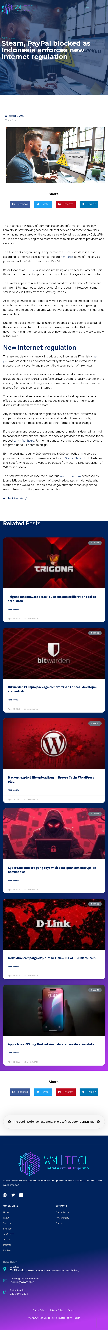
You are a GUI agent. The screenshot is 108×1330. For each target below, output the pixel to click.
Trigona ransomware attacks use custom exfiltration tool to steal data (52, 599)
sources (31, 270)
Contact (7, 1250)
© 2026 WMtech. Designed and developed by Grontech (54, 1317)
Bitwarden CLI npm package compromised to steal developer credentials (52, 689)
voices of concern (70, 476)
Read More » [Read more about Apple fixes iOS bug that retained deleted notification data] (13, 1052)
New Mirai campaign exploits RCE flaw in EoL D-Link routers (52, 958)
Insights (7, 1244)
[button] (87, 8)
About (6, 1217)
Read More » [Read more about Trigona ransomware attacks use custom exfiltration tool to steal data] (13, 609)
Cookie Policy (62, 1212)
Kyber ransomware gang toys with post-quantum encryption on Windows (52, 870)
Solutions (8, 1228)
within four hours (24, 440)
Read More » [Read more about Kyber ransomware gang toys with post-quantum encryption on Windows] (13, 880)
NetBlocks (67, 257)
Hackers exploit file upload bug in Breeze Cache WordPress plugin (51, 779)
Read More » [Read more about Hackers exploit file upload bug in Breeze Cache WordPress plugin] (13, 790)
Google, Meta (73, 458)
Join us (6, 1239)
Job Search (8, 1234)
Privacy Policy (62, 1217)
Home (6, 1212)
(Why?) (24, 498)
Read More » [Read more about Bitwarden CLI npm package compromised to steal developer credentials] (13, 700)
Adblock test (11, 498)
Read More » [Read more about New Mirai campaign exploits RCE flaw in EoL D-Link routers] (13, 966)
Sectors (7, 1223)
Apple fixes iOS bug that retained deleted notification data (51, 1044)
